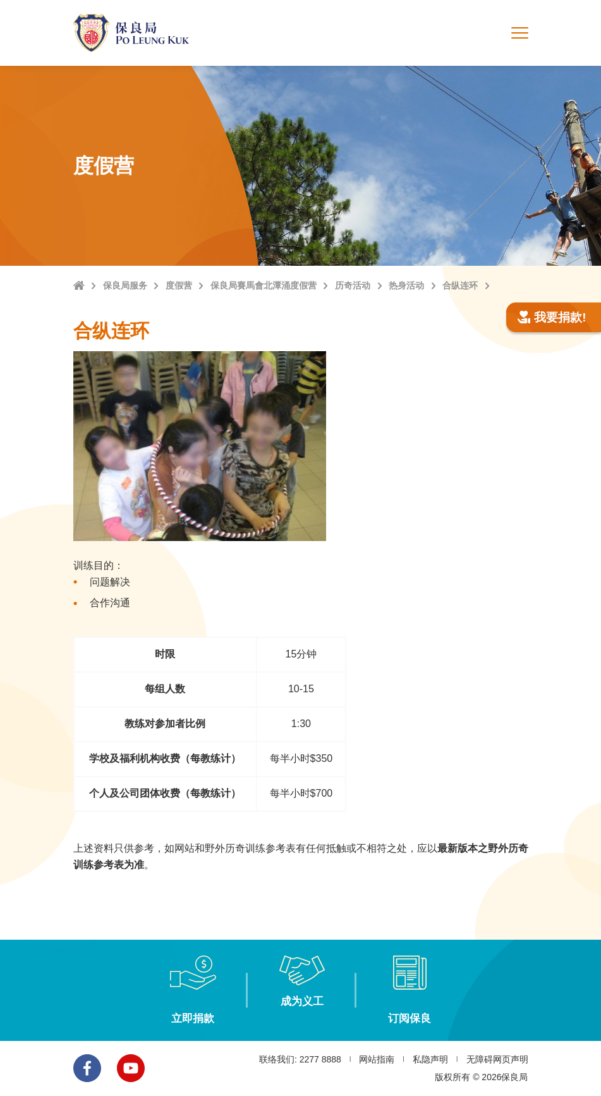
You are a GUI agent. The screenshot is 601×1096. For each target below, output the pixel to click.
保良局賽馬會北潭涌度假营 (263, 285)
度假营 (179, 285)
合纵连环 (460, 285)
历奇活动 (352, 285)
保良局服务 (125, 285)
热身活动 (406, 285)
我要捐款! (552, 317)
